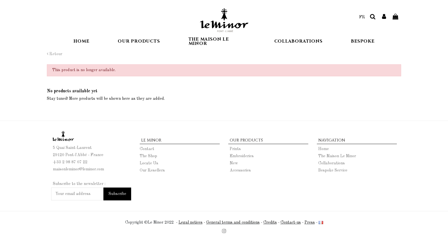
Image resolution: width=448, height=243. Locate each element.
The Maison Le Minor (337, 156)
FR (362, 17)
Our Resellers (152, 170)
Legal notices (191, 222)
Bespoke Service (332, 170)
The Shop (148, 156)
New (234, 163)
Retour (54, 54)
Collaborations (331, 163)
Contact (147, 149)
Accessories (240, 170)
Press (310, 222)
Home (323, 149)
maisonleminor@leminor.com (78, 169)
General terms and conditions (233, 222)
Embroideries (242, 156)
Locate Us (149, 163)
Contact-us (291, 222)
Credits (270, 222)
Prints (235, 149)
